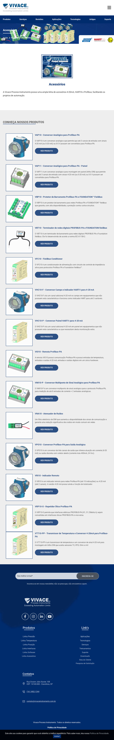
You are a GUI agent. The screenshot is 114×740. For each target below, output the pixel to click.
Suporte (107, 19)
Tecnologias (75, 19)
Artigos (92, 19)
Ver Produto (46, 172)
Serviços (23, 19)
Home (5, 38)
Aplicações (56, 19)
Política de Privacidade (57, 727)
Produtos (6, 19)
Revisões (39, 19)
